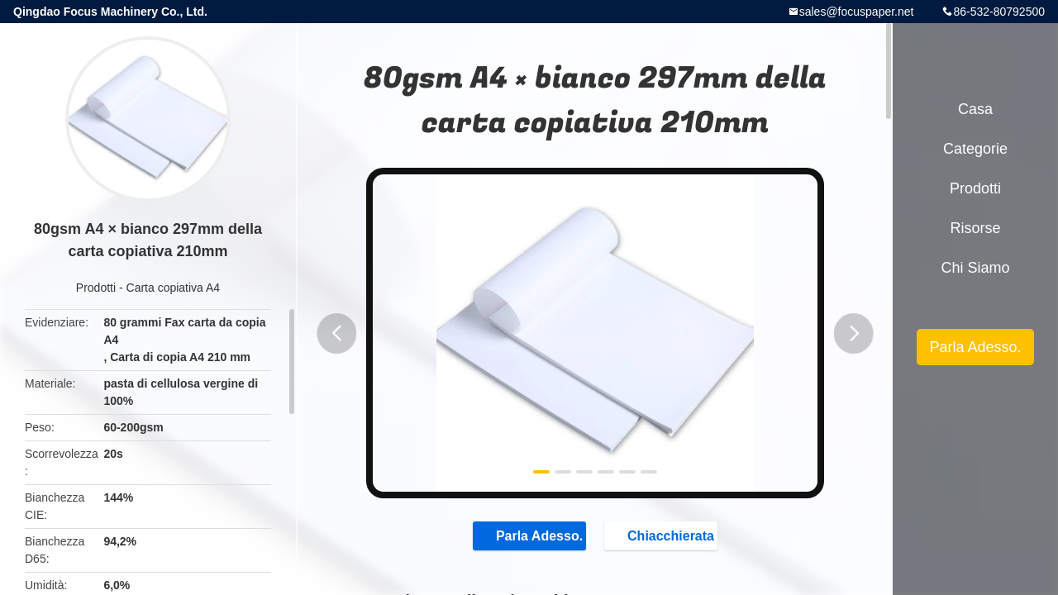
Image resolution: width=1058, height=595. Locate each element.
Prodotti (96, 287)
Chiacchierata (670, 537)
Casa (975, 109)
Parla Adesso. (522, 537)
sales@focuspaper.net (856, 11)
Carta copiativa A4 (173, 287)
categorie (975, 148)
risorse (975, 228)
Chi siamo (975, 267)
